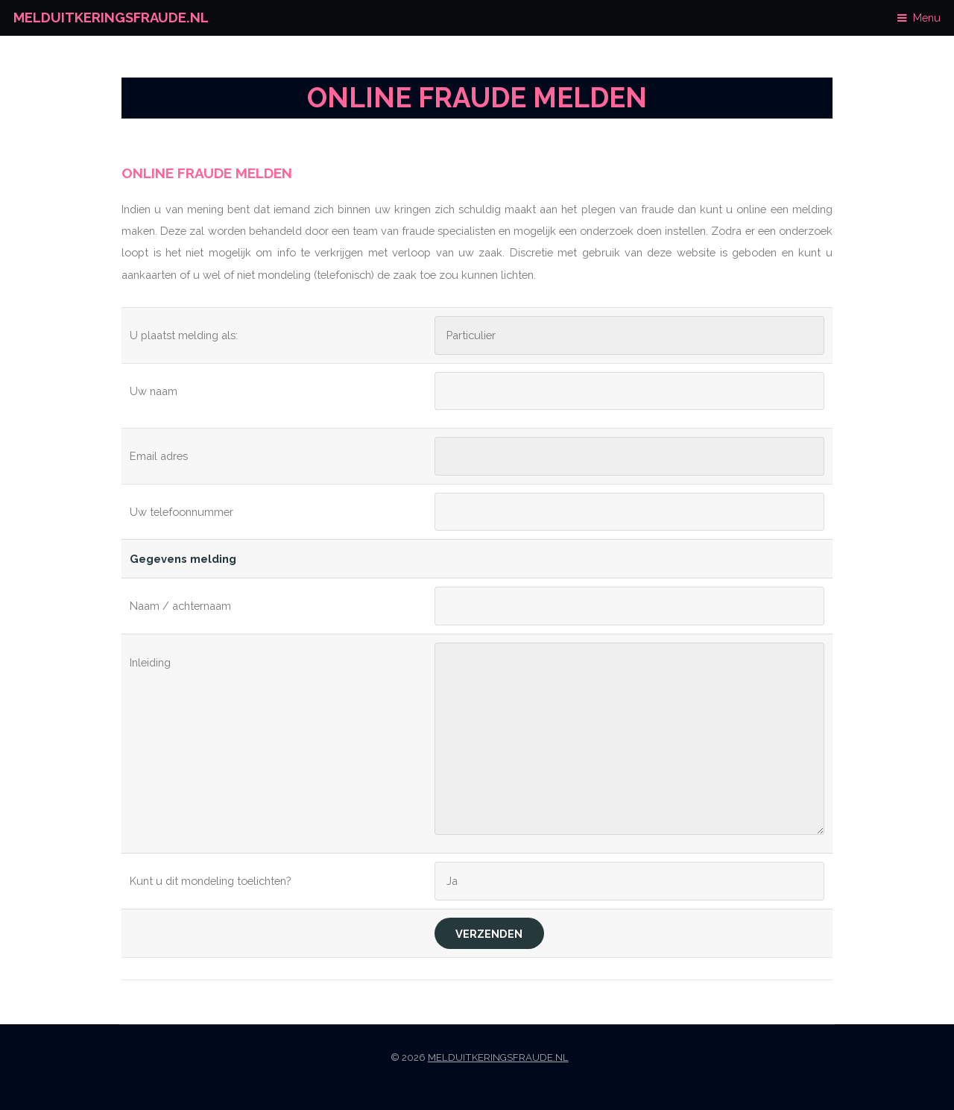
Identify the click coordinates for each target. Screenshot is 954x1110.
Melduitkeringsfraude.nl (111, 17)
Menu (927, 17)
